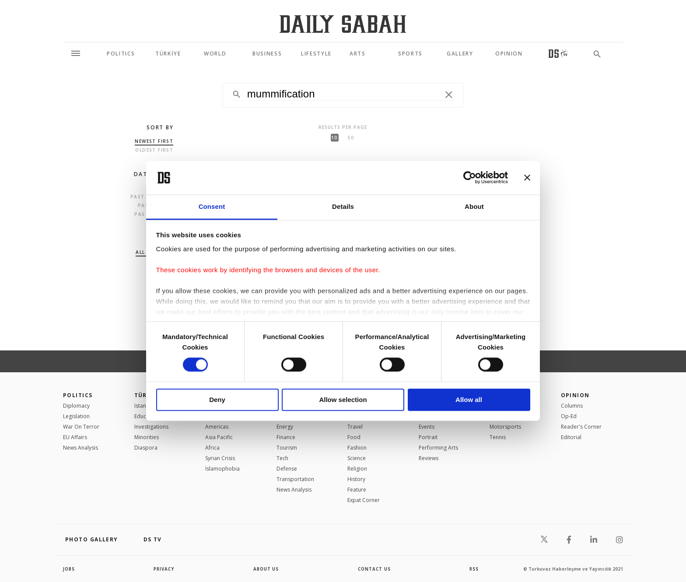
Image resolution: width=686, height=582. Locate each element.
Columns (572, 405)
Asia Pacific (219, 437)
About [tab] (474, 206)
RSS (474, 569)
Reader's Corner (581, 426)
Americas (216, 426)
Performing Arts (438, 447)
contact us (374, 569)
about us (266, 569)
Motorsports (505, 426)
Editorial (571, 437)
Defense (286, 468)
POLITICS (78, 395)
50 (351, 138)
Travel (355, 426)
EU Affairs (75, 437)
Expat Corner (363, 500)
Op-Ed (569, 416)
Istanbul (144, 405)
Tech (282, 458)
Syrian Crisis (220, 458)
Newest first (154, 141)
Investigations (151, 426)
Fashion (357, 447)
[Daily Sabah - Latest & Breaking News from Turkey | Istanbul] (343, 24)
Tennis (498, 437)
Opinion (575, 395)
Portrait (428, 437)
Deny (217, 399)
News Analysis (80, 447)
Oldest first (154, 150)
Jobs (69, 569)
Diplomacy (76, 405)
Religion (357, 468)
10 (334, 138)
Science (356, 458)
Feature (356, 489)
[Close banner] (527, 178)
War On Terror (81, 426)
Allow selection (343, 399)
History (356, 479)
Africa (212, 447)
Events (426, 426)
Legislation (76, 416)
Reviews (428, 458)
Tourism (286, 447)
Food (353, 437)
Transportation (295, 479)
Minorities (146, 437)
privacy (164, 569)
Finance (285, 437)
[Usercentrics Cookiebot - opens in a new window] (469, 177)
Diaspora (146, 447)
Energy (284, 426)
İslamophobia (222, 468)
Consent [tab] (212, 206)
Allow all (468, 399)
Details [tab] (343, 206)
